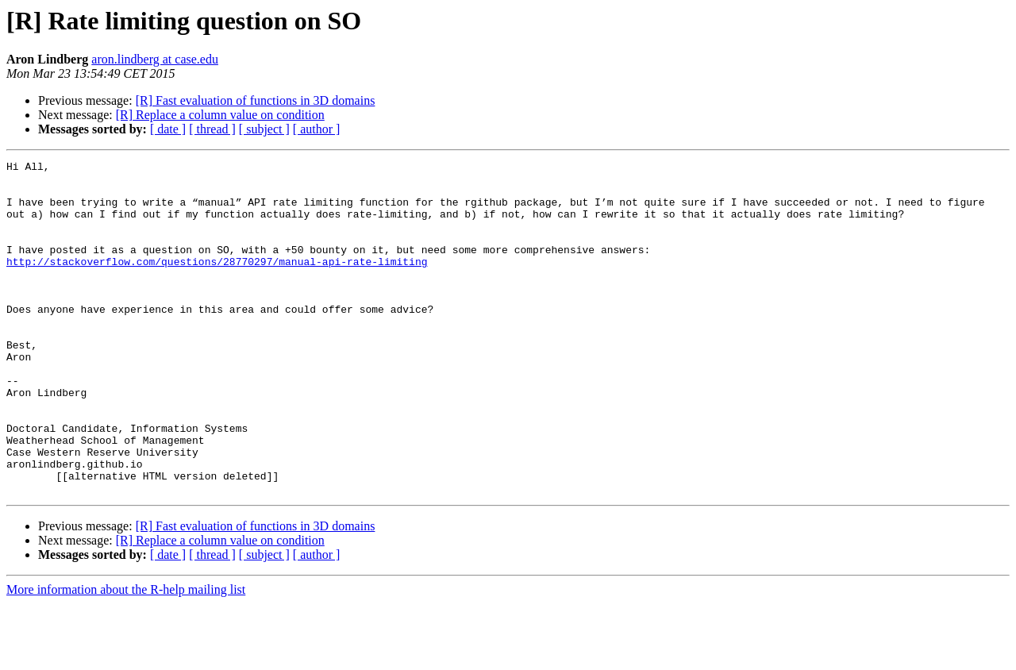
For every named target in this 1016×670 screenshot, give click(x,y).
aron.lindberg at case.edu (154, 59)
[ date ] (168, 129)
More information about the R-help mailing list (125, 656)
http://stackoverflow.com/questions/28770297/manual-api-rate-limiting (216, 282)
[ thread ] (212, 129)
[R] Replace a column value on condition (220, 114)
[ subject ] (264, 129)
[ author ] (317, 129)
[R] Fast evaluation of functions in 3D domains (255, 100)
